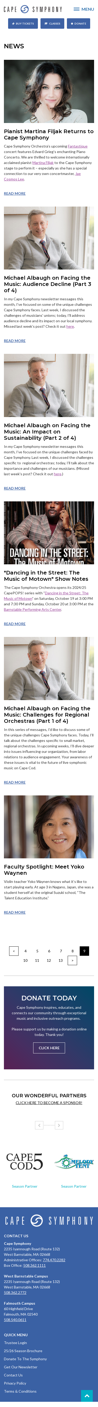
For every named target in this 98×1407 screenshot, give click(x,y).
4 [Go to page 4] (26, 951)
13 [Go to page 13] (61, 960)
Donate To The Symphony (25, 1359)
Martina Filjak (43, 162)
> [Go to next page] (72, 960)
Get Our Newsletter (20, 1367)
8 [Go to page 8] (73, 951)
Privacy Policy (15, 1383)
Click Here (49, 1048)
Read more (15, 193)
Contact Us (13, 1375)
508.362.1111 (34, 1265)
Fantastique (78, 146)
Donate (80, 23)
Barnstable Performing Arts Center (32, 609)
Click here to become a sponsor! (49, 1102)
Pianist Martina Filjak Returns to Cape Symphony (49, 134)
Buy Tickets (25, 23)
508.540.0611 (15, 1319)
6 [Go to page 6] (49, 951)
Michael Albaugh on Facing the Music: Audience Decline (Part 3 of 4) (47, 284)
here (70, 326)
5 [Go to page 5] (37, 951)
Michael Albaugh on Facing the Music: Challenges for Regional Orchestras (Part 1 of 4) (47, 714)
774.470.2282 (54, 1260)
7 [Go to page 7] (61, 951)
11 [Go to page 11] (37, 960)
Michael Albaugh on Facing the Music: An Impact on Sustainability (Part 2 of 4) (47, 431)
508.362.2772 (15, 1292)
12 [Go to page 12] (49, 960)
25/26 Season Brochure (23, 1351)
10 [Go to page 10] (25, 960)
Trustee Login (15, 1342)
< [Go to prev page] (14, 951)
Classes (54, 23)
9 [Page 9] (84, 951)
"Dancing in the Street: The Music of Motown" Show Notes (46, 576)
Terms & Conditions (20, 1391)
